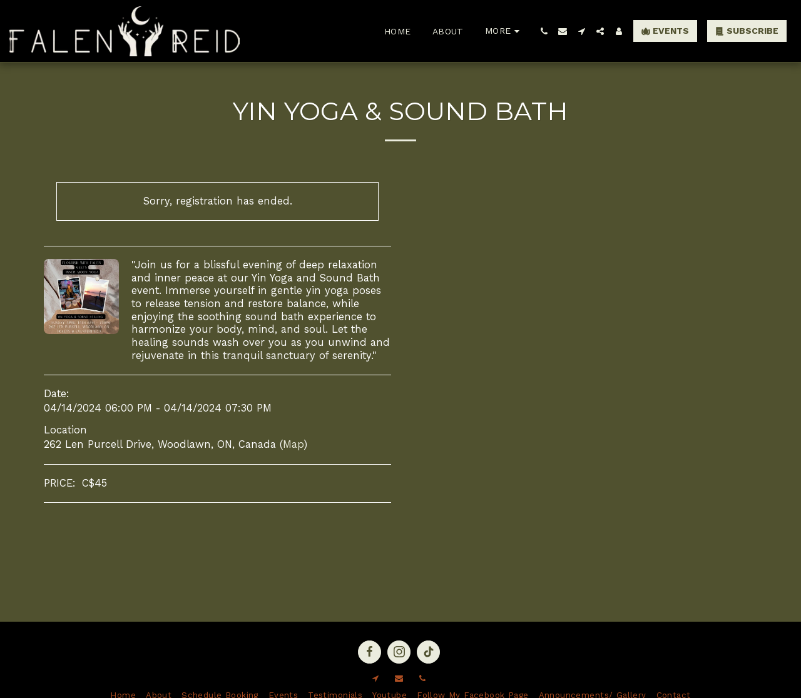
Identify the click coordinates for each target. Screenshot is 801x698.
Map (293, 444)
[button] (544, 31)
